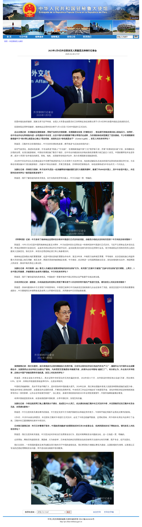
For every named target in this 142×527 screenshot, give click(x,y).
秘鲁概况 (55, 37)
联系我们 (87, 37)
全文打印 (97, 512)
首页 (6, 41)
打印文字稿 (109, 512)
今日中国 (23, 37)
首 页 (9, 37)
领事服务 (39, 37)
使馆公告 (71, 37)
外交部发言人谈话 (16, 41)
